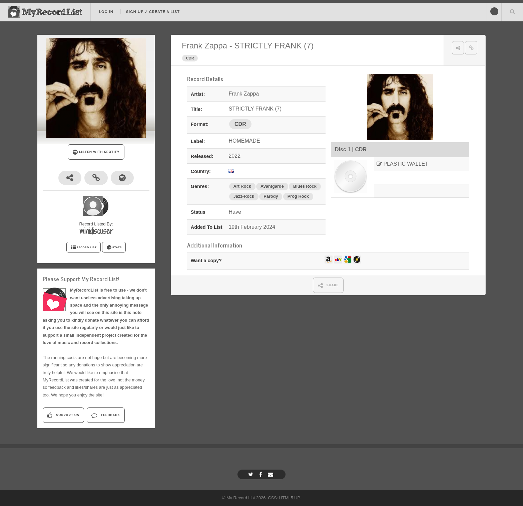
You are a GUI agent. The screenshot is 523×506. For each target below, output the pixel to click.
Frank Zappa (204, 45)
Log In (106, 11)
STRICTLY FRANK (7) (274, 45)
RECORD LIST (83, 247)
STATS (114, 247)
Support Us (63, 415)
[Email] (271, 474)
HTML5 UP (289, 497)
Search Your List (512, 11)
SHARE (328, 285)
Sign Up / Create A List (153, 11)
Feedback (105, 415)
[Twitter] (251, 474)
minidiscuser (96, 231)
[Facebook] (261, 474)
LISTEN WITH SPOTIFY (96, 152)
